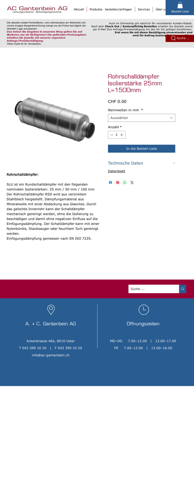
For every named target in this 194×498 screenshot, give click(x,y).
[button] (180, 5)
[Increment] (122, 135)
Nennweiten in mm (125, 110)
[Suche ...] (151, 289)
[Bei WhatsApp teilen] (125, 182)
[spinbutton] (116, 135)
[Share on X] (132, 182)
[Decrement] (111, 135)
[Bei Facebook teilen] (110, 182)
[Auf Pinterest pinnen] (117, 182)
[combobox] (141, 118)
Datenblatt (116, 171)
